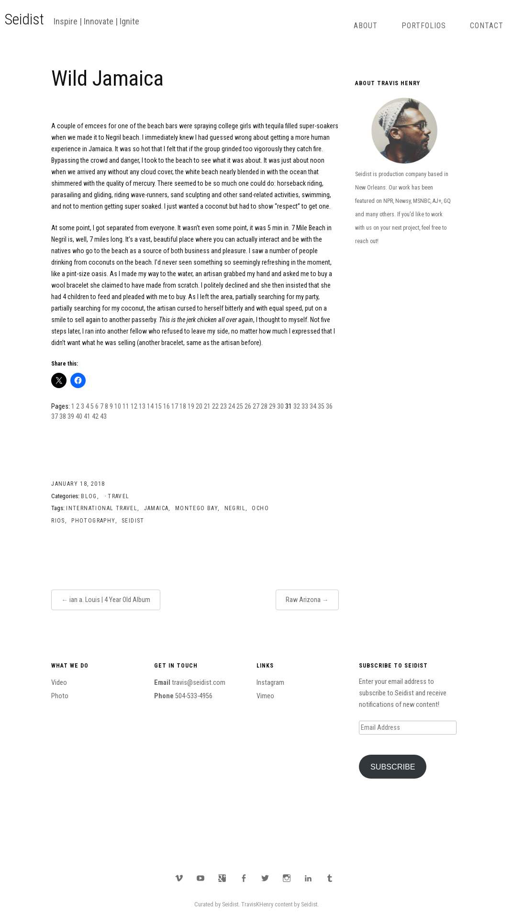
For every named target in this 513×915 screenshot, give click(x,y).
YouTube (200, 878)
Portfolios (423, 25)
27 (256, 406)
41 (87, 416)
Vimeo (265, 696)
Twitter (265, 878)
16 (166, 406)
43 (103, 416)
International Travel (101, 508)
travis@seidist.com (198, 683)
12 (134, 406)
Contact (486, 25)
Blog (89, 496)
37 (54, 416)
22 (215, 406)
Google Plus (222, 878)
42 (95, 416)
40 (79, 416)
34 (313, 406)
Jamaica (156, 508)
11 (126, 406)
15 (158, 406)
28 (264, 406)
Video (59, 683)
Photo (59, 696)
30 (280, 406)
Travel (118, 496)
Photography (93, 520)
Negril (234, 508)
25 (239, 406)
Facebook (243, 878)
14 (150, 406)
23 (223, 406)
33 (304, 406)
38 (62, 416)
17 (174, 406)
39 (70, 416)
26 (248, 406)
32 (296, 406)
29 (272, 406)
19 (191, 406)
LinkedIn (308, 878)
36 (329, 406)
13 (142, 406)
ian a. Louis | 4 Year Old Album (109, 599)
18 (182, 406)
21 (207, 406)
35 (321, 406)
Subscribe (392, 766)
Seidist (24, 19)
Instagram (270, 683)
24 (231, 406)
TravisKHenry (257, 904)
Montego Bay (196, 508)
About (366, 25)
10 (117, 406)
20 (199, 406)
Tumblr (329, 878)
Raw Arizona (303, 599)
